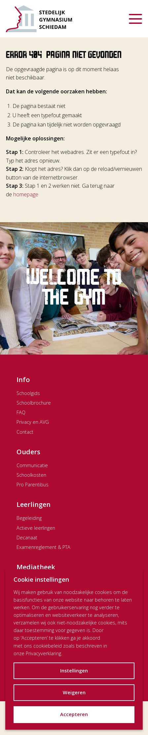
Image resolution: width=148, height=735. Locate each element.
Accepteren (74, 714)
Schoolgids (28, 393)
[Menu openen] (135, 19)
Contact (25, 432)
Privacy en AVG (33, 422)
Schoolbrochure (34, 403)
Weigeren (74, 692)
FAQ (21, 412)
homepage (25, 194)
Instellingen (74, 670)
